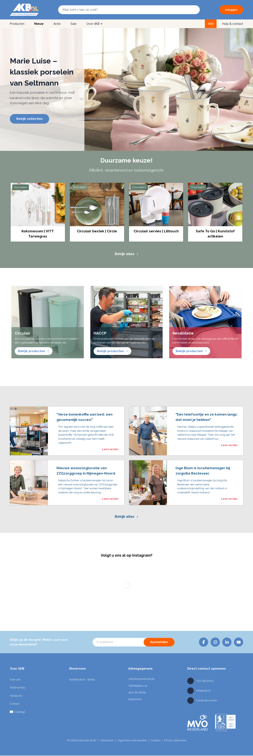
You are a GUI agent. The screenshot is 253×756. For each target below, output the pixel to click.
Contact (14, 703)
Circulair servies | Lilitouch (156, 231)
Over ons (15, 679)
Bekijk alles (126, 254)
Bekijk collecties (29, 119)
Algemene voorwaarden (132, 740)
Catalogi (17, 711)
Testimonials (17, 687)
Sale (73, 23)
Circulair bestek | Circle (97, 231)
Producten (17, 23)
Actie (57, 23)
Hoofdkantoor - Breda (82, 679)
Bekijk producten (33, 351)
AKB (210, 23)
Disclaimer (107, 740)
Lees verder (110, 449)
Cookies (155, 740)
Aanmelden (159, 642)
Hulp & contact (232, 23)
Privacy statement (175, 740)
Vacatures (16, 695)
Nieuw (39, 23)
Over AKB (94, 23)
